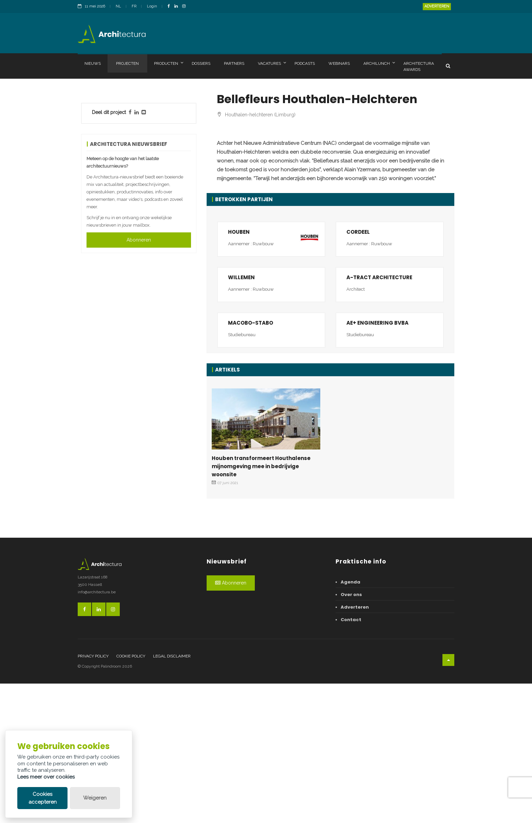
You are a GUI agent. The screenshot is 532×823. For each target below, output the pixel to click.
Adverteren (436, 6)
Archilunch (379, 63)
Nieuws (92, 63)
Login (152, 6)
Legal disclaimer (172, 795)
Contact (351, 758)
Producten (168, 63)
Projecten (127, 63)
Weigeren (95, 798)
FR (134, 6)
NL (118, 6)
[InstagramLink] (185, 6)
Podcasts (304, 63)
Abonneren (139, 240)
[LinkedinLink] (177, 6)
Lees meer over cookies (46, 777)
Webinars (339, 63)
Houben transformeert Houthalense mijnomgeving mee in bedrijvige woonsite (261, 605)
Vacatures (272, 63)
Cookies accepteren (42, 798)
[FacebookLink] (170, 6)
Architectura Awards (418, 66)
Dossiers (201, 63)
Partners (234, 63)
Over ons (351, 733)
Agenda (350, 721)
